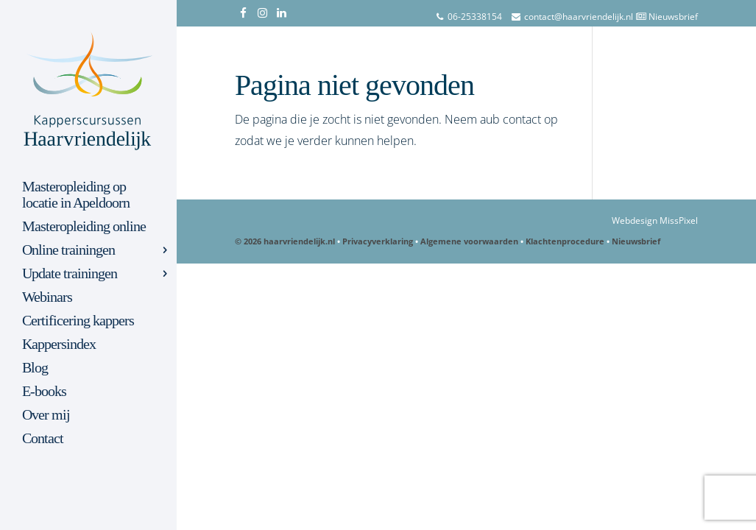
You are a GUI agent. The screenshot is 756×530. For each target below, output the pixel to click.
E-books (44, 392)
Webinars (47, 297)
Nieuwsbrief (673, 16)
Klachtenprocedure (565, 241)
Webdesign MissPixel (655, 220)
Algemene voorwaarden (469, 241)
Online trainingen (68, 250)
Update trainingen (69, 274)
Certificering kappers (78, 321)
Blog (35, 368)
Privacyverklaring (377, 241)
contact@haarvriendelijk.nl (578, 16)
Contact (42, 439)
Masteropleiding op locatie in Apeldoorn (76, 195)
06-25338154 (475, 16)
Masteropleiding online (84, 227)
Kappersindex (59, 344)
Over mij (46, 415)
